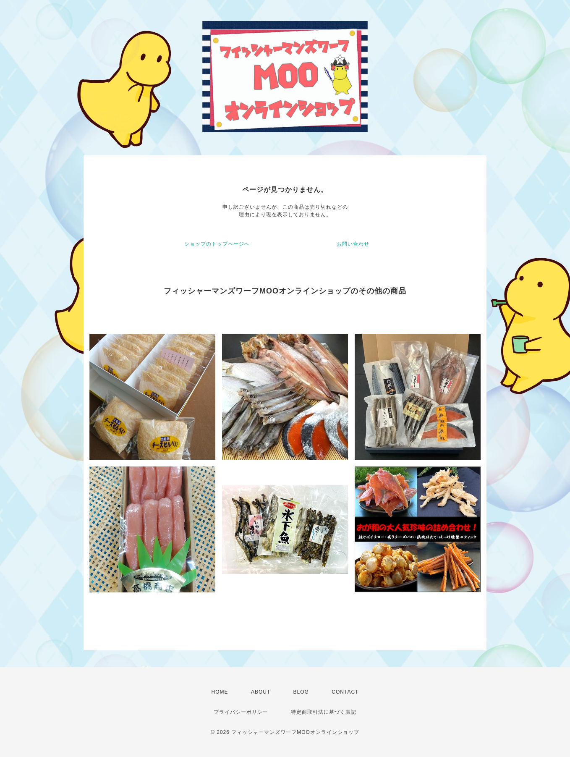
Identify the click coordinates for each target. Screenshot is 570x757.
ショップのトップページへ (217, 244)
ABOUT (260, 692)
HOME (220, 692)
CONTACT (345, 692)
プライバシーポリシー (241, 712)
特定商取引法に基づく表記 (323, 712)
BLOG (301, 692)
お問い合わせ (353, 244)
